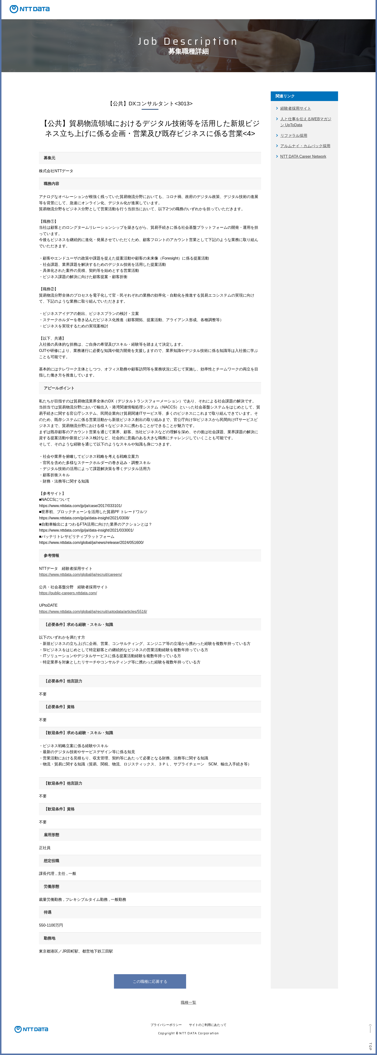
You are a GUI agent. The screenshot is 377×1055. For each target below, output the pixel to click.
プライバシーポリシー (166, 1025)
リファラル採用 (293, 135)
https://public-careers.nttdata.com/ (68, 593)
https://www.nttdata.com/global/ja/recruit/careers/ (80, 574)
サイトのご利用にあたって (207, 1025)
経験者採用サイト (295, 108)
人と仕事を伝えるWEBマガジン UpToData (305, 122)
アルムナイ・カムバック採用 (305, 146)
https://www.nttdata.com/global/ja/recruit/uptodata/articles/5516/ (93, 612)
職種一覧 (188, 1002)
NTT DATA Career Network (303, 156)
